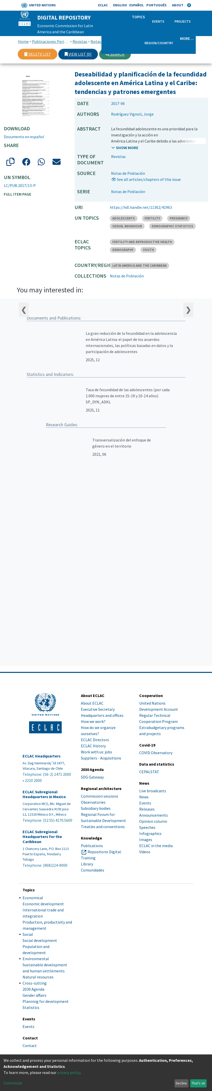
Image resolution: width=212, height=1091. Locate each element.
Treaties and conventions (103, 826)
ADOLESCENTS (123, 218)
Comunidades (92, 870)
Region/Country (159, 43)
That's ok (198, 1083)
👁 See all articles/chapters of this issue (146, 179)
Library (87, 863)
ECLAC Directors (95, 739)
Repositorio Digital (104, 851)
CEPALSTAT (149, 771)
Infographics (150, 833)
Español (136, 5)
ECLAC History (93, 745)
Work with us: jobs (96, 751)
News (144, 796)
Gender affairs (34, 995)
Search (115, 54)
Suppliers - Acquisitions (101, 758)
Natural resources (38, 976)
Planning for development (46, 1001)
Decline (181, 1083)
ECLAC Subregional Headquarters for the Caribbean (42, 836)
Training (88, 857)
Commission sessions (99, 796)
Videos (144, 851)
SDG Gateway (92, 777)
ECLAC (103, 5)
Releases (147, 809)
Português (156, 5)
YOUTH (148, 250)
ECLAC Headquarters (42, 756)
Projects (182, 21)
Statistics (31, 1007)
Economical (33, 897)
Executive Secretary (98, 709)
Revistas (80, 41)
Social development (40, 940)
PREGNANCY (179, 218)
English (120, 5)
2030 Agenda (33, 989)
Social (28, 934)
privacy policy (68, 1072)
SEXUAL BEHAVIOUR (127, 226)
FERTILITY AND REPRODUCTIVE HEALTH (142, 242)
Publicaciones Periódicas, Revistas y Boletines (50, 41)
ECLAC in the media (156, 845)
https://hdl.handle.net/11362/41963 (141, 207)
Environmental (36, 958)
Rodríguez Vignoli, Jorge (132, 114)
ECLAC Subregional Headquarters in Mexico (44, 794)
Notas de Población (128, 173)
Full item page (17, 194)
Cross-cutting (35, 983)
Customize (13, 1082)
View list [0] (78, 54)
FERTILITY (152, 218)
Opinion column (153, 821)
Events (158, 21)
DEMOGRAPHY (122, 250)
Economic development (43, 903)
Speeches (147, 827)
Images (145, 839)
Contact (30, 1045)
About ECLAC (92, 703)
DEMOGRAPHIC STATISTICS (172, 226)
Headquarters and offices (102, 715)
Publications (92, 845)
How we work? (93, 721)
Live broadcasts (152, 790)
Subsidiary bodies (96, 808)
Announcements (153, 815)
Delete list (37, 54)
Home (23, 41)
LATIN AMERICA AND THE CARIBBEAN (139, 265)
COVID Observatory (155, 752)
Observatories (93, 802)
